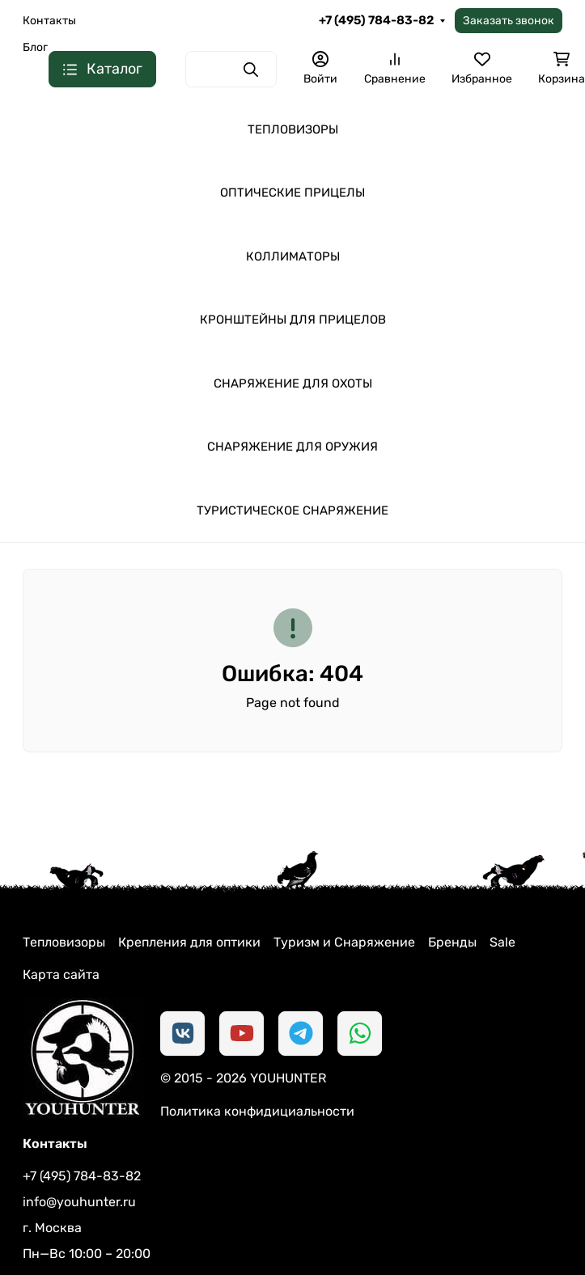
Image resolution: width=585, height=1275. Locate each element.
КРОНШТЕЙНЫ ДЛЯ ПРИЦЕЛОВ (293, 319)
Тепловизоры (64, 942)
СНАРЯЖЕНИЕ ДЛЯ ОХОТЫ (293, 383)
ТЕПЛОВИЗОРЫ (293, 129)
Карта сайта (61, 974)
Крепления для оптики (189, 942)
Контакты (49, 21)
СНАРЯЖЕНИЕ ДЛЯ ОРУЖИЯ (292, 446)
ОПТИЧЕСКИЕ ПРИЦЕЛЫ (292, 192)
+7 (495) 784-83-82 (376, 20)
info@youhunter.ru (79, 1201)
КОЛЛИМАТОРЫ (293, 256)
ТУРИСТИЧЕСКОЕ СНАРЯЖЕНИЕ (292, 510)
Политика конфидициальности (257, 1111)
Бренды (452, 942)
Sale (502, 942)
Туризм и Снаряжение (344, 942)
